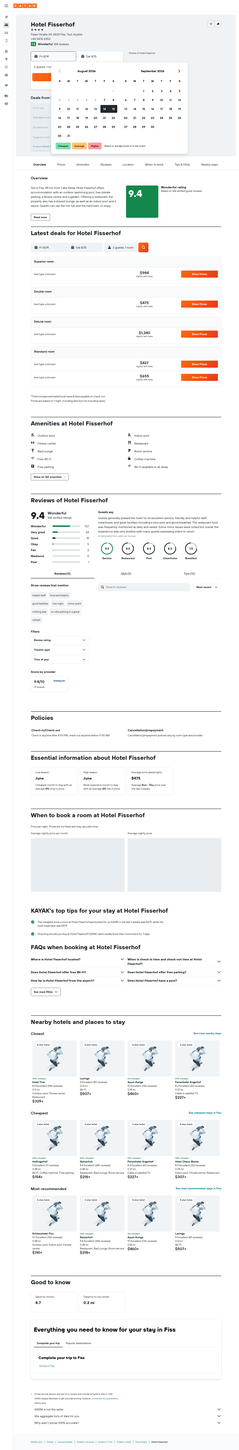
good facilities (40, 603)
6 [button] (95, 100)
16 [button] (59, 118)
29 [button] (113, 127)
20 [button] (95, 118)
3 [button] (68, 100)
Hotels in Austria (85, 1441)
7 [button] (104, 100)
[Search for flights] (6, 17)
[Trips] (6, 85)
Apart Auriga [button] (135, 1082)
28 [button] (104, 127)
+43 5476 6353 (40, 39)
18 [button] (77, 118)
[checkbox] (49, 684)
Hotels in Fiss (46, 1366)
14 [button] (104, 109)
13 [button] (95, 109)
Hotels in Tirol (105, 1441)
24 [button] (68, 127)
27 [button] (95, 127)
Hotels (50, 1441)
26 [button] (86, 127)
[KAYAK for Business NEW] (6, 74)
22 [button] (113, 118)
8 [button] (113, 100)
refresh (36, 620)
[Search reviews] (147, 587)
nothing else (39, 611)
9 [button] (59, 109)
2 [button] (59, 100)
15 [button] (113, 109)
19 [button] (86, 118)
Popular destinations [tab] (78, 1343)
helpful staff (39, 595)
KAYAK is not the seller (128, 1409)
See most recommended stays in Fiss (198, 1188)
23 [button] (59, 127)
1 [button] (113, 91)
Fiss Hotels (141, 1441)
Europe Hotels (65, 1441)
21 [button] (104, 118)
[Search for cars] (6, 33)
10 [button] (68, 109)
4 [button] (77, 100)
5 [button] (86, 100)
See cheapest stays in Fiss (205, 1112)
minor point (74, 603)
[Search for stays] (6, 25)
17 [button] (68, 118)
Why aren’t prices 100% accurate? (128, 1423)
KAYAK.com (36, 1441)
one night (57, 603)
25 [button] (77, 127)
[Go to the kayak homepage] (25, 6)
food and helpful (59, 595)
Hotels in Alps (124, 1441)
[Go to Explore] (6, 59)
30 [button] (59, 136)
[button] (6, 6)
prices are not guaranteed (105, 1398)
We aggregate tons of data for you (128, 1416)
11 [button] (77, 109)
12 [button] (86, 109)
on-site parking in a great (65, 611)
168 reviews (61, 44)
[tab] (62, 573)
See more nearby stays (207, 1033)
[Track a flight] (6, 67)
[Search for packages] (6, 40)
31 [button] (68, 136)
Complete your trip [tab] (48, 1343)
